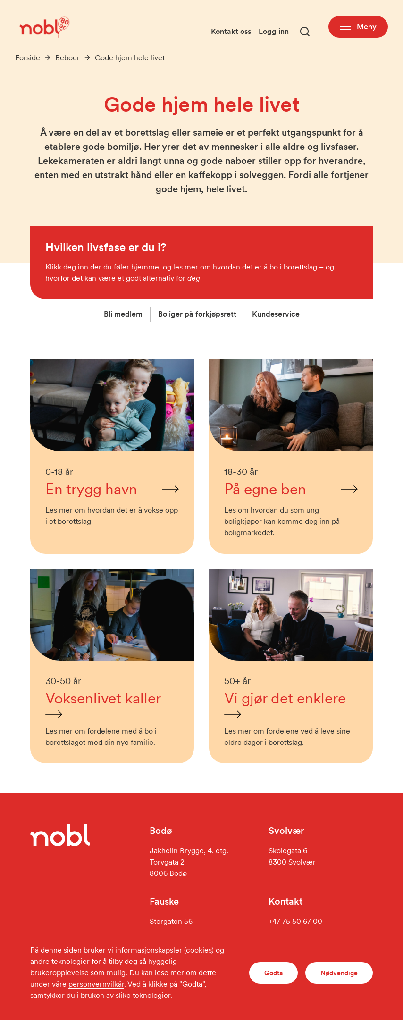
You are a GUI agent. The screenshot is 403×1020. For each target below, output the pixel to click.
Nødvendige (339, 973)
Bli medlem (123, 314)
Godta (273, 973)
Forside (27, 57)
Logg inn (274, 31)
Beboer (67, 57)
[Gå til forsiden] (43, 26)
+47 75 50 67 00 (295, 921)
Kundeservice (276, 314)
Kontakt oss (231, 31)
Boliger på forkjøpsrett (197, 314)
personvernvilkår (96, 983)
